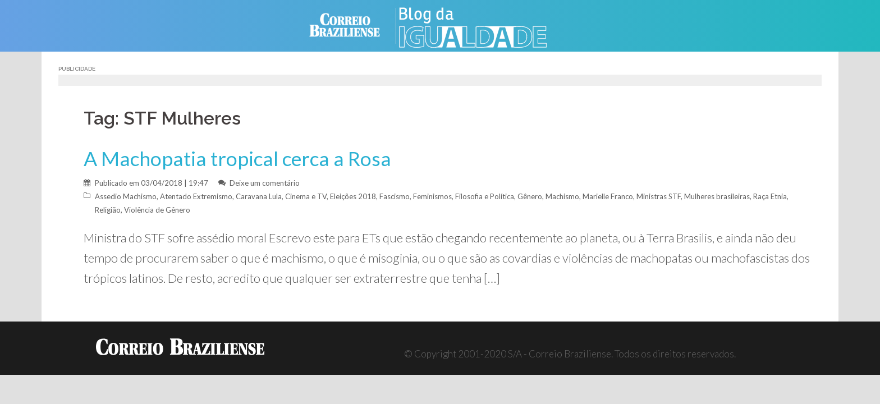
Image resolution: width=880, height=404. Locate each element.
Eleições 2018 (353, 196)
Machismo (562, 196)
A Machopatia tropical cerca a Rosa (237, 158)
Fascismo (394, 196)
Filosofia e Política (484, 196)
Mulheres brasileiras (717, 196)
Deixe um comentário (265, 182)
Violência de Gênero (157, 209)
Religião (108, 209)
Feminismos (432, 196)
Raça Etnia (770, 196)
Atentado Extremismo (196, 196)
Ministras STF (658, 196)
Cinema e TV (306, 196)
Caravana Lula (259, 196)
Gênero (529, 196)
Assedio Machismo (126, 196)
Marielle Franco (608, 196)
